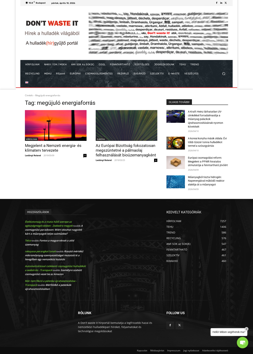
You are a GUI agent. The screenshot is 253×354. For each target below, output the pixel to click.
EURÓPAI (101, 139)
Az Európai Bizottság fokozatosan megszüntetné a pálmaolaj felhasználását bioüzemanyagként (126, 150)
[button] (223, 73)
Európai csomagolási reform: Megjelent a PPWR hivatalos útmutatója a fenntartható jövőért (208, 161)
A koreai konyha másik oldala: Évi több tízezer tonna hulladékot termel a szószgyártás (207, 142)
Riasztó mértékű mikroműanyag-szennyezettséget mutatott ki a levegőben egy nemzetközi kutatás (54, 255)
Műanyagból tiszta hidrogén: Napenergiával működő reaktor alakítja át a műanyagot (206, 181)
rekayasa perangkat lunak (40, 251)
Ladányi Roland (33, 155)
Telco (28, 240)
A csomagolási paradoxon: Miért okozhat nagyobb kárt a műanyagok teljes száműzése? (54, 229)
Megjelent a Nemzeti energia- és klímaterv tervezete (53, 148)
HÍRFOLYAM (31, 139)
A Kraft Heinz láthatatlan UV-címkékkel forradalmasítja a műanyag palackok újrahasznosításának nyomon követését (205, 119)
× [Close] (246, 328)
